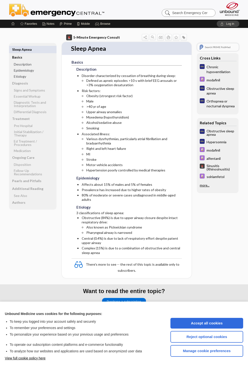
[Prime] (65, 24)
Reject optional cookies (206, 337)
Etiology (20, 69)
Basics (17, 49)
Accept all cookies (207, 323)
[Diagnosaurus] (218, 69)
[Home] (13, 24)
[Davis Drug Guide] (218, 79)
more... (204, 185)
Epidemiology (24, 62)
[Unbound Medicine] (229, 9)
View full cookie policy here (25, 358)
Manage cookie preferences (207, 351)
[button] (103, 24)
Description (23, 56)
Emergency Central (69, 9)
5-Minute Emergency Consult (93, 37)
